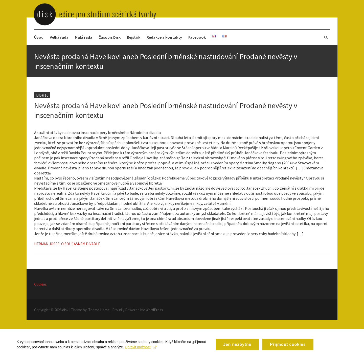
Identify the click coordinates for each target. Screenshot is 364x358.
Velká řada (59, 37)
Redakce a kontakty (164, 37)
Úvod (38, 37)
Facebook (197, 37)
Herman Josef (46, 243)
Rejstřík (133, 37)
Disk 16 (42, 95)
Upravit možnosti (141, 351)
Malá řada (83, 37)
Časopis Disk (110, 37)
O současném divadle (80, 243)
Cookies (40, 284)
